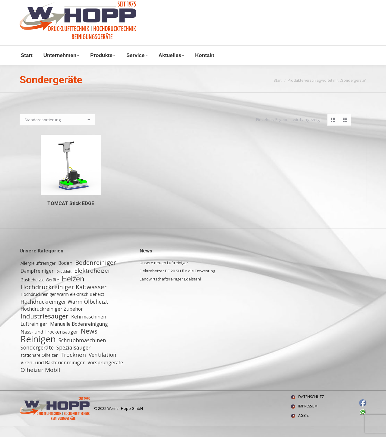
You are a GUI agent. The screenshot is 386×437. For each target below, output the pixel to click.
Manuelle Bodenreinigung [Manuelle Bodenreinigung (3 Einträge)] (79, 334)
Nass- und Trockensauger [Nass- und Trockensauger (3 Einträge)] (49, 342)
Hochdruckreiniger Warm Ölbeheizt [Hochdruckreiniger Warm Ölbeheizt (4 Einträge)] (64, 312)
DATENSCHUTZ (311, 407)
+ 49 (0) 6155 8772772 (95, 5)
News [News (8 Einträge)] (89, 342)
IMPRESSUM (308, 417)
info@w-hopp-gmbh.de (43, 5)
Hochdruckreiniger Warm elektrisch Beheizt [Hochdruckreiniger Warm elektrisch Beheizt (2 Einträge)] (62, 305)
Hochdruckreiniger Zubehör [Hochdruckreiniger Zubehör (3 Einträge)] (52, 319)
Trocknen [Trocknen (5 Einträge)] (73, 365)
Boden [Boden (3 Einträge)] (65, 274)
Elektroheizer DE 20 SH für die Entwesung (177, 281)
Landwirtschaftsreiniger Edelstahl (170, 290)
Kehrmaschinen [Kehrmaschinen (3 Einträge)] (88, 327)
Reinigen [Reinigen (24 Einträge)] (38, 350)
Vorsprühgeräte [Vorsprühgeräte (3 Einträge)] (105, 373)
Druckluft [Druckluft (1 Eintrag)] (63, 282)
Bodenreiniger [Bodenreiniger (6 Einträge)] (95, 273)
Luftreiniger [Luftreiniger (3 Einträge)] (34, 334)
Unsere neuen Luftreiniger (164, 273)
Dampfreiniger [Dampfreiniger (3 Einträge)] (37, 281)
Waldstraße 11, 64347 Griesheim (156, 5)
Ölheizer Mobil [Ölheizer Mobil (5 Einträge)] (40, 380)
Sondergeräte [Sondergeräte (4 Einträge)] (37, 358)
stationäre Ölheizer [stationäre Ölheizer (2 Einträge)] (39, 366)
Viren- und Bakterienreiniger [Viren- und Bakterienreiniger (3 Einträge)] (53, 373)
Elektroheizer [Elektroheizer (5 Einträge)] (92, 281)
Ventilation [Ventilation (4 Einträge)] (102, 365)
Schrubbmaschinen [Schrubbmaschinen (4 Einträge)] (82, 351)
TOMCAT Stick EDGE (70, 214)
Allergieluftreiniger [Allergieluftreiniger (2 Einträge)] (38, 274)
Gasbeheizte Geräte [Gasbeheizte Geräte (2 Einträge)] (40, 290)
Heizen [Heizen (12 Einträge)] (73, 289)
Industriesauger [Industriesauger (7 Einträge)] (44, 327)
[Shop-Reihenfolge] (57, 130)
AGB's (303, 426)
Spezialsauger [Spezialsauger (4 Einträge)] (73, 358)
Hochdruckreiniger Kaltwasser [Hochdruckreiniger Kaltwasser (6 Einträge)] (64, 298)
